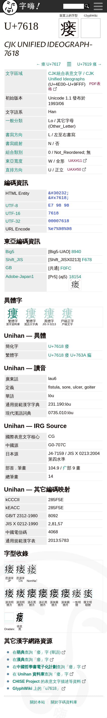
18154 (75, 288)
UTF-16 (13, 216)
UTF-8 (12, 208)
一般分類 (14, 120)
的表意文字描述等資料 (47, 688)
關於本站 (37, 709)
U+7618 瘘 (58, 352)
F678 (87, 266)
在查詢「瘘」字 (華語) (37, 659)
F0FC (65, 274)
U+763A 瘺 (80, 361)
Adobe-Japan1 (20, 282)
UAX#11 (75, 161)
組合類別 (14, 152)
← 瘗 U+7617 (48, 64)
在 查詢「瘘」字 (41, 681)
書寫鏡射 (14, 143)
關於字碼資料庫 (64, 709)
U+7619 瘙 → (89, 64)
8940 (76, 258)
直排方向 (14, 169)
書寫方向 (14, 134)
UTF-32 (13, 225)
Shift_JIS (14, 266)
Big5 (10, 258)
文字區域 (14, 73)
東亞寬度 (14, 161)
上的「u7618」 (37, 695)
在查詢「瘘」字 (31, 666)
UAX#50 (74, 169)
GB (9, 274)
